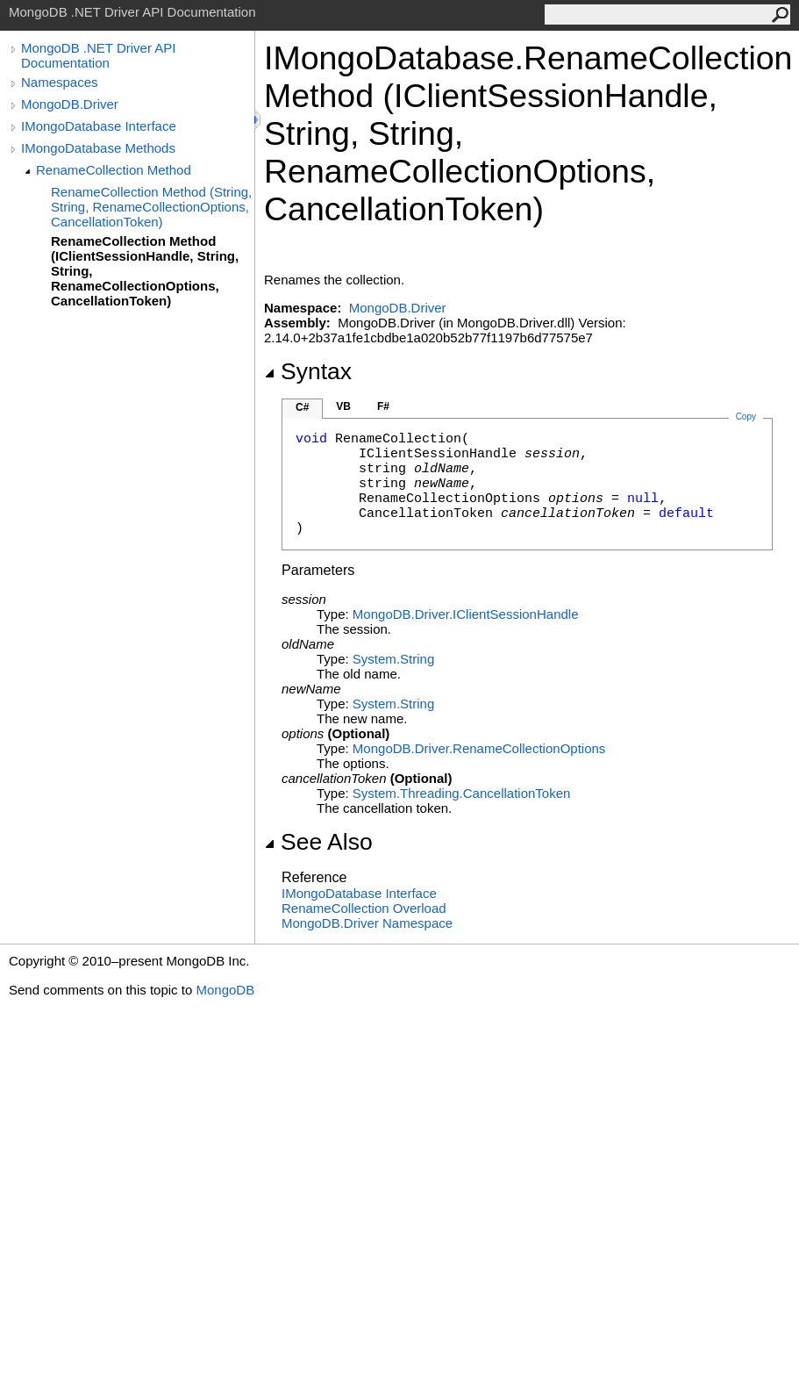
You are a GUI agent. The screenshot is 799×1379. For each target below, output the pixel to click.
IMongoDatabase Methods (98, 147)
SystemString (393, 658)
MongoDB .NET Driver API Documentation (98, 55)
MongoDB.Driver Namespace (367, 923)
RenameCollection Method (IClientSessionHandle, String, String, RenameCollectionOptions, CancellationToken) (145, 270)
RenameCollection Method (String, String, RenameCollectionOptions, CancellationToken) (151, 206)
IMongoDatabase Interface (98, 126)
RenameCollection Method (113, 169)
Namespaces (59, 82)
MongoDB (225, 989)
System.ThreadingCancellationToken (461, 793)
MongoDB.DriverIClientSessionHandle (466, 614)
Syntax (308, 371)
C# (302, 407)
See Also (318, 842)
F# (383, 406)
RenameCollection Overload (364, 908)
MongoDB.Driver (69, 104)
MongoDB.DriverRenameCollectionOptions (479, 748)
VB (343, 406)
